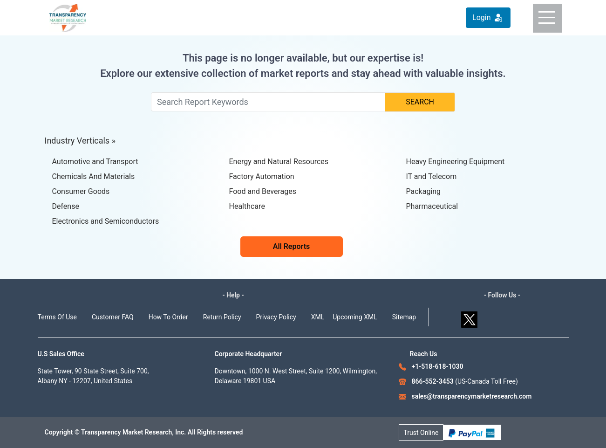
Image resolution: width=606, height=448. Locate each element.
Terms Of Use (57, 317)
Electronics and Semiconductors (105, 221)
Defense (65, 206)
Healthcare (247, 206)
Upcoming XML (355, 317)
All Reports (291, 246)
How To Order (168, 317)
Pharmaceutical (432, 206)
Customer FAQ (113, 317)
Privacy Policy (276, 317)
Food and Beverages (262, 191)
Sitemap (404, 317)
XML (318, 317)
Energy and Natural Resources (279, 161)
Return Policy (222, 317)
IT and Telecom (431, 176)
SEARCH (420, 101)
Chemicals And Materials (93, 176)
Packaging (423, 191)
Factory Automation (261, 176)
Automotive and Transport (95, 161)
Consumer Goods (81, 191)
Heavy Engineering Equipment (455, 161)
